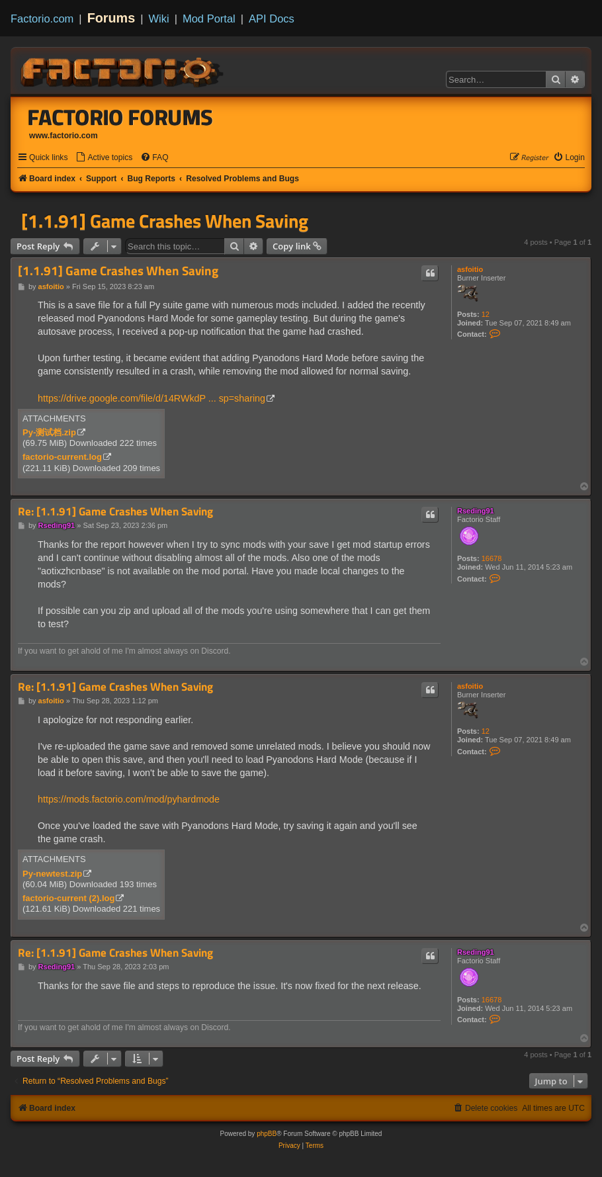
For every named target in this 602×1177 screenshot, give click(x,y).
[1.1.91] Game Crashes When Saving (164, 221)
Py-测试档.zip (49, 432)
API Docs (271, 18)
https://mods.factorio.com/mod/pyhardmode (129, 799)
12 (486, 314)
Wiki (159, 18)
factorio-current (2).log (68, 898)
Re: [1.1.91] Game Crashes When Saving (115, 512)
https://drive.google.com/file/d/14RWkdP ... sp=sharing (151, 398)
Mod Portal (209, 18)
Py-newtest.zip (52, 874)
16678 (492, 558)
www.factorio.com (63, 135)
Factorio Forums (120, 117)
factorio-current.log (62, 457)
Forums (111, 18)
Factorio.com (42, 18)
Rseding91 (475, 511)
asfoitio (470, 269)
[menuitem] (103, 158)
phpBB (267, 1133)
